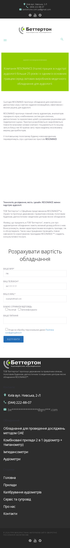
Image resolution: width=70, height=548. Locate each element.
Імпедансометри (15, 452)
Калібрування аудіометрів (22, 492)
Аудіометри (11, 459)
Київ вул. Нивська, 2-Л (37, 4)
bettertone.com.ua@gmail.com (37, 9)
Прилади (10, 485)
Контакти (10, 513)
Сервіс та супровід (17, 499)
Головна (9, 477)
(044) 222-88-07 (37, 7)
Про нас (9, 506)
